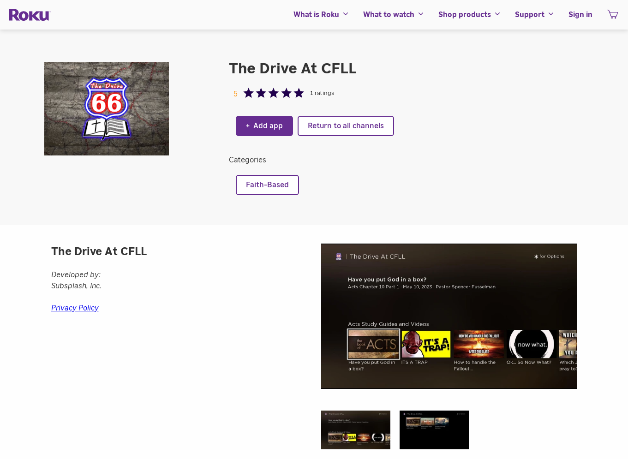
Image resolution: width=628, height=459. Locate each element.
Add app (264, 126)
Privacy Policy (75, 308)
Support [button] (535, 14)
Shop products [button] (469, 14)
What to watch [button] (394, 14)
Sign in (580, 14)
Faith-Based (267, 185)
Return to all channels (346, 126)
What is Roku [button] (321, 14)
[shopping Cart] (612, 17)
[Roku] (30, 15)
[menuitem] (321, 15)
